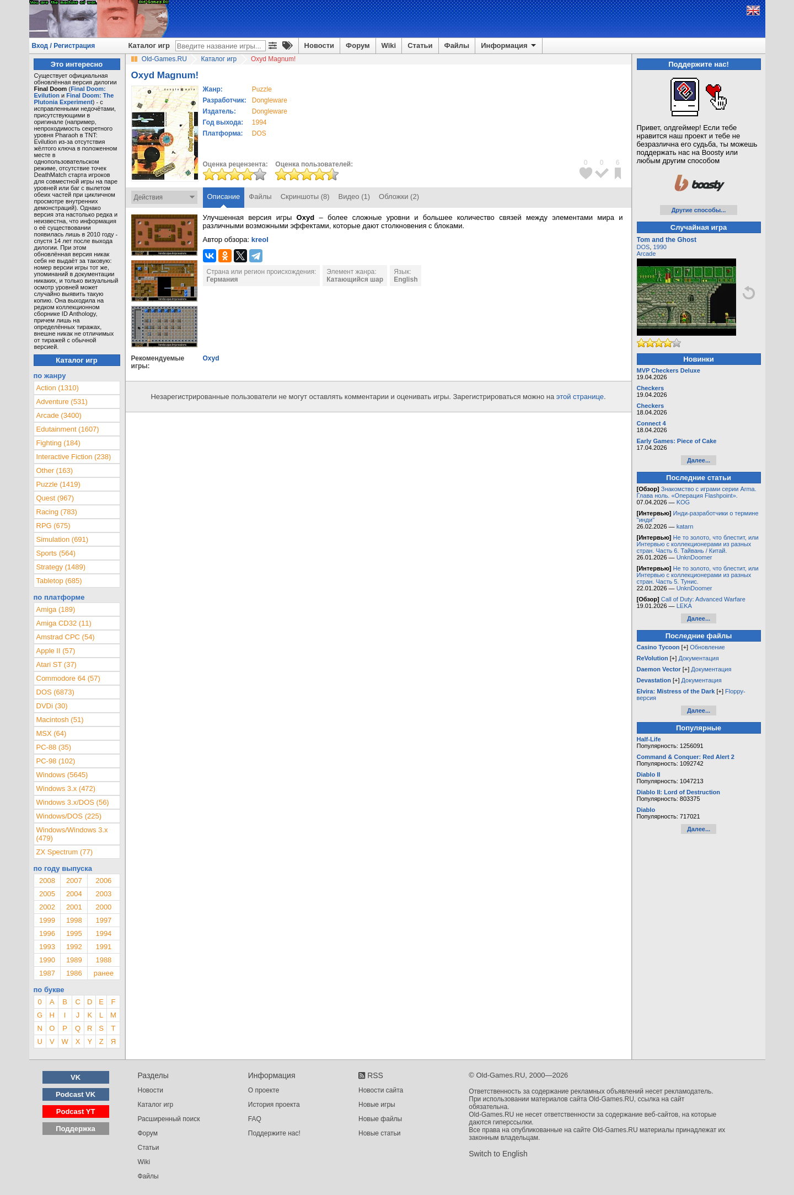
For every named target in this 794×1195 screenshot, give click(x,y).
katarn (685, 526)
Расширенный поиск (169, 1119)
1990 (47, 960)
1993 (47, 947)
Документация (698, 658)
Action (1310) (57, 388)
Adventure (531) (62, 401)
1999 (47, 920)
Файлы (457, 45)
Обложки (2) (399, 196)
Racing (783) (56, 512)
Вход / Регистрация (63, 46)
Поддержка (75, 1128)
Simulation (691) (62, 539)
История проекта (274, 1104)
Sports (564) (56, 553)
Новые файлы (380, 1119)
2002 (47, 907)
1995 (74, 933)
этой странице (580, 396)
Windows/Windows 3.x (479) (72, 834)
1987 (47, 973)
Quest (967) (55, 498)
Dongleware (269, 100)
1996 (47, 933)
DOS (643, 247)
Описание (223, 196)
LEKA (684, 605)
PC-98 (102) (56, 761)
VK (76, 1077)
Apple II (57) (56, 651)
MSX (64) (51, 733)
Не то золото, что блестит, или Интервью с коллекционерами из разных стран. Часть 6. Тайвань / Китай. (698, 544)
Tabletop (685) (59, 581)
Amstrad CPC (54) (65, 637)
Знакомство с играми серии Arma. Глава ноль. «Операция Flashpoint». (697, 492)
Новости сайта (380, 1090)
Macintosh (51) (60, 719)
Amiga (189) (56, 609)
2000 (103, 907)
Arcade (646, 253)
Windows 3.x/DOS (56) (72, 802)
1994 (259, 122)
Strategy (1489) (61, 567)
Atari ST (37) (56, 664)
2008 (47, 880)
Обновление (707, 647)
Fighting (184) (58, 443)
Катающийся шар (354, 279)
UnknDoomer (694, 557)
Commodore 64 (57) (68, 678)
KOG (683, 502)
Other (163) (54, 470)
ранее (104, 973)
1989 (74, 960)
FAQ (254, 1119)
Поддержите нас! (274, 1133)
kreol (260, 239)
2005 (47, 894)
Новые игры (376, 1104)
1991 (103, 947)
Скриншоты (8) (305, 196)
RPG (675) (53, 525)
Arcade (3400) (59, 415)
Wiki (389, 45)
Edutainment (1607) (67, 429)
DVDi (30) (52, 706)
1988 (103, 960)
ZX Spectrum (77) (64, 852)
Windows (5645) (62, 775)
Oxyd (211, 358)
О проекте (264, 1090)
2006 (103, 880)
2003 (103, 894)
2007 (74, 880)
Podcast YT (75, 1111)
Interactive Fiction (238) (73, 457)
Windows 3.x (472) (66, 788)
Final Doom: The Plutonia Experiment (74, 98)
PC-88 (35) (54, 747)
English (405, 279)
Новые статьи (379, 1133)
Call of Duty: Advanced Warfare (703, 599)
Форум (357, 45)
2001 (74, 907)
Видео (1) (354, 196)
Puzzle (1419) (58, 484)
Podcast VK (75, 1094)
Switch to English (498, 1153)
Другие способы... (699, 210)
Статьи (419, 45)
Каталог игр (149, 45)
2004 (74, 894)
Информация (509, 45)
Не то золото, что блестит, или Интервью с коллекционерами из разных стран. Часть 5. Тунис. (698, 575)
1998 (74, 920)
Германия (222, 279)
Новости (319, 45)
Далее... (698, 460)
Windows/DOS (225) (68, 816)
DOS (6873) (55, 692)
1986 (74, 973)
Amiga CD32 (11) (64, 623)
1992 (74, 947)
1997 (103, 920)
